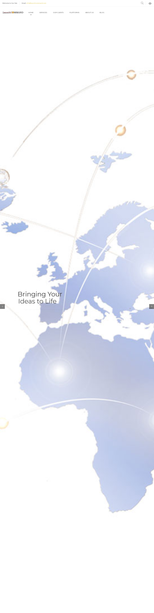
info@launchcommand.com (36, 3)
